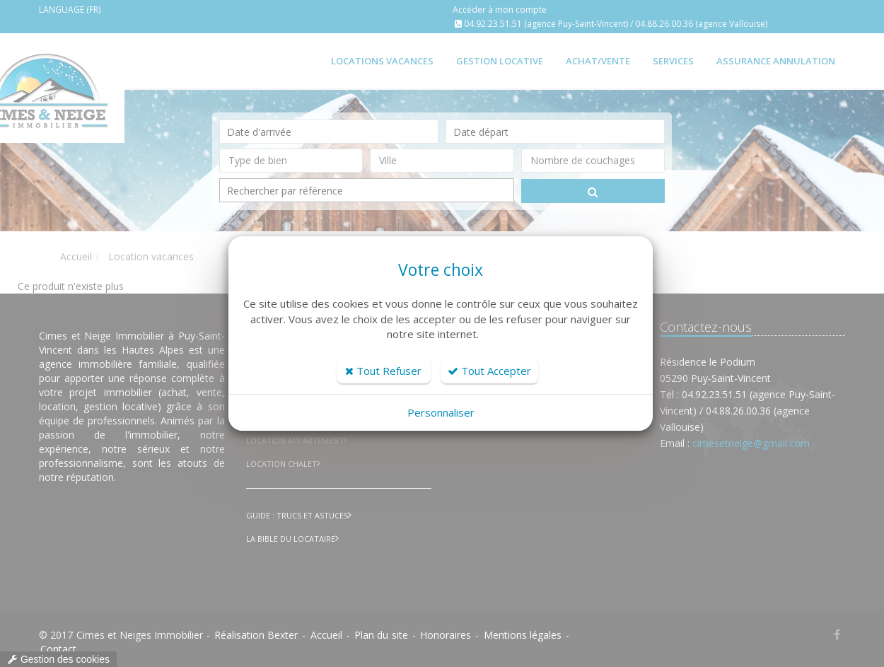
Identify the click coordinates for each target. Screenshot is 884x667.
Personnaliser (441, 412)
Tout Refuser (383, 371)
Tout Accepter (489, 371)
